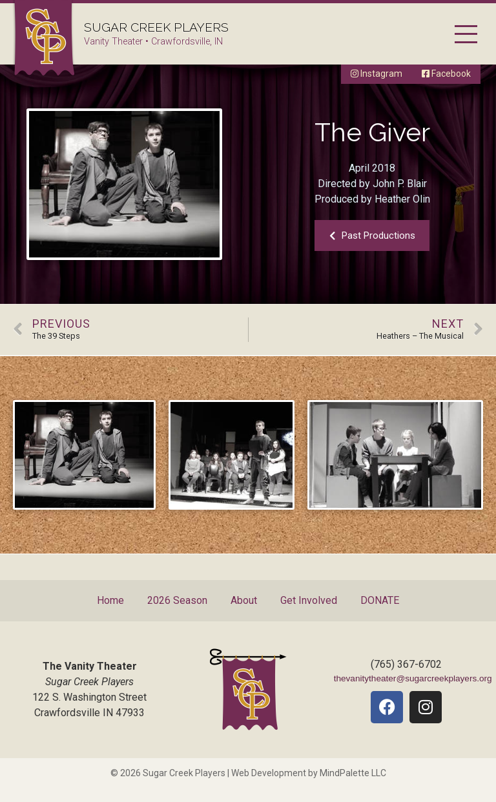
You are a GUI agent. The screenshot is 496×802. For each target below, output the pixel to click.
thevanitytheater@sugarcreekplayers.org (413, 678)
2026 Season (177, 600)
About (244, 600)
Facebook (446, 73)
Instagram (376, 73)
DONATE (379, 600)
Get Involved (308, 600)
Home (110, 600)
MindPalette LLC (353, 773)
